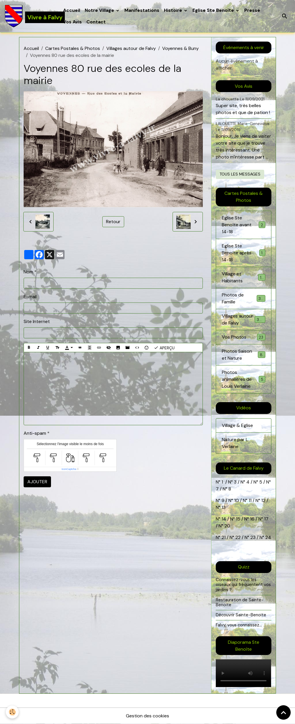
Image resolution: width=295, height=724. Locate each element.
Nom (28, 272)
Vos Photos (243, 337)
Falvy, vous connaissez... (239, 625)
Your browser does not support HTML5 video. (243, 673)
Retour (113, 222)
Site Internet (37, 321)
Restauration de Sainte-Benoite (240, 602)
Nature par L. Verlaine (235, 442)
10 (236, 500)
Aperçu (164, 347)
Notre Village (100, 10)
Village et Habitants (243, 277)
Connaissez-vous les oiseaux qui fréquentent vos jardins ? (243, 585)
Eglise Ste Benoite (213, 10)
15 (238, 519)
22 (237, 537)
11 (249, 500)
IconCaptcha (69, 469)
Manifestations (141, 10)
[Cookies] (12, 712)
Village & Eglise (237, 425)
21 (224, 537)
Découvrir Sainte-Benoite (241, 615)
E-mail (30, 297)
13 (224, 507)
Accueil (71, 10)
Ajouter (37, 482)
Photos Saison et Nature (243, 354)
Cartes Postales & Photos (72, 48)
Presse (252, 10)
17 (266, 519)
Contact (96, 22)
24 (267, 537)
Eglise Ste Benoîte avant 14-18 (243, 225)
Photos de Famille (243, 298)
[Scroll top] (283, 712)
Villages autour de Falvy (131, 48)
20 (226, 526)
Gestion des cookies (147, 716)
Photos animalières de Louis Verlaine (244, 379)
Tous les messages (240, 174)
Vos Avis (72, 22)
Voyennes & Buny (180, 48)
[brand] (30, 16)
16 (252, 519)
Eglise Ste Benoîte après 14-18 (243, 253)
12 (263, 500)
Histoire (173, 10)
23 (253, 537)
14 (224, 519)
